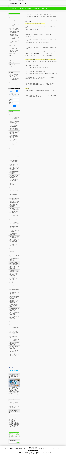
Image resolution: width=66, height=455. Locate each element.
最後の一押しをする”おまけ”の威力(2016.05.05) (14, 202)
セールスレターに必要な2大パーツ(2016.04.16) (14, 199)
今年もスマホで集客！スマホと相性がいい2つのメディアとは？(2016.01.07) (14, 144)
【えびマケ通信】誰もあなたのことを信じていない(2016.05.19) (14, 205)
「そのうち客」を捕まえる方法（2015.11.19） (14, 126)
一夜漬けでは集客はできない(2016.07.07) (14, 231)
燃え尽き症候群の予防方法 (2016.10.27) (14, 290)
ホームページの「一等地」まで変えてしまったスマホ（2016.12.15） (14, 157)
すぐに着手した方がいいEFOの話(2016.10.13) (14, 282)
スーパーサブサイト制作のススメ (14, 82)
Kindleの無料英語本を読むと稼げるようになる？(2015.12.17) (14, 136)
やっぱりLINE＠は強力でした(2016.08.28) (14, 256)
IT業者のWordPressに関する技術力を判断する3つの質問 (14, 41)
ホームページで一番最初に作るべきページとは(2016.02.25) (14, 172)
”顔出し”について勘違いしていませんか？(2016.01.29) (14, 153)
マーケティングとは (13, 48)
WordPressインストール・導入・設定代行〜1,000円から (14, 21)
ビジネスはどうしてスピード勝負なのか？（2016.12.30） (14, 317)
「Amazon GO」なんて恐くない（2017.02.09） (14, 340)
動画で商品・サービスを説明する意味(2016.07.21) (14, 237)
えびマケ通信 (11, 111)
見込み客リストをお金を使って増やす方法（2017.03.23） (14, 363)
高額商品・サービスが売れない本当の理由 (14, 407)
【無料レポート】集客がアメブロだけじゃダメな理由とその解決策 (14, 403)
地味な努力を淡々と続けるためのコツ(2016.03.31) (14, 187)
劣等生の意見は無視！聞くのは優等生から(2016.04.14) (14, 195)
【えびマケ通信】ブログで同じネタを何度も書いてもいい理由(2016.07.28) (14, 240)
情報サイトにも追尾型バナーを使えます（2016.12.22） (14, 313)
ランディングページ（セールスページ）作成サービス (14, 29)
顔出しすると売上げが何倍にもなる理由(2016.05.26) (14, 209)
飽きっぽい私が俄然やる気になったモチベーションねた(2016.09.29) (14, 274)
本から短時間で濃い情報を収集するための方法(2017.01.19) (14, 328)
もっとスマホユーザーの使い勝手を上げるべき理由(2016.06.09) (14, 215)
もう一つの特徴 (12, 53)
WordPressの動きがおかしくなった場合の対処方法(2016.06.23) (14, 223)
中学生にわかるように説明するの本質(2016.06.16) (14, 219)
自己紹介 (11, 55)
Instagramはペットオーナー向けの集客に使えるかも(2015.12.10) (14, 132)
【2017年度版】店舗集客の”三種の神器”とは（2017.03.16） (14, 359)
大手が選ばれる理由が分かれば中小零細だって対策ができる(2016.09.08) (14, 263)
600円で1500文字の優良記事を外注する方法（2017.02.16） (14, 343)
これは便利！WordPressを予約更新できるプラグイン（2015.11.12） (14, 122)
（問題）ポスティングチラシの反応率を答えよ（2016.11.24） (14, 301)
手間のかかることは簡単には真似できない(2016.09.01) (14, 259)
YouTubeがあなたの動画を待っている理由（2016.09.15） (14, 267)
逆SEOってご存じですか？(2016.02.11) (14, 165)
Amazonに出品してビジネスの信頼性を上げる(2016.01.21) (14, 161)
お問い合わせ (12, 66)
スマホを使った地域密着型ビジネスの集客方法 (14, 79)
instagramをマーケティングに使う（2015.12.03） (14, 129)
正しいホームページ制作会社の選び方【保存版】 (14, 45)
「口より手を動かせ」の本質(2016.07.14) (14, 234)
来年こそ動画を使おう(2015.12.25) (14, 140)
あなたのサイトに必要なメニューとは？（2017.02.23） (14, 347)
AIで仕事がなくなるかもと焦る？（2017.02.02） (14, 337)
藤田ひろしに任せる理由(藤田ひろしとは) (14, 51)
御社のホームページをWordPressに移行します (14, 35)
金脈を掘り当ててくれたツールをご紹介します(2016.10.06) (14, 278)
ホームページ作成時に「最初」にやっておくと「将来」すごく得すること (14, 75)
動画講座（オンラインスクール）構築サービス (14, 17)
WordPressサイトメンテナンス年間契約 (14, 38)
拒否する (35, 450)
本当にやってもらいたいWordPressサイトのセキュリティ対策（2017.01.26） (14, 332)
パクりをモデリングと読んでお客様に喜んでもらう (14, 248)
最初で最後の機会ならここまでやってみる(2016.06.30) (14, 227)
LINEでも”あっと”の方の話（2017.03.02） (14, 351)
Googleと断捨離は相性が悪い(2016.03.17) (14, 180)
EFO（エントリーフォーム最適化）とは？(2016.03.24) (14, 183)
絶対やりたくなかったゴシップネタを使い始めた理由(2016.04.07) (14, 191)
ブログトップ (12, 62)
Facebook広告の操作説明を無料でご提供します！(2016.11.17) (14, 297)
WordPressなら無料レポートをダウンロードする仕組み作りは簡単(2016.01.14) (14, 148)
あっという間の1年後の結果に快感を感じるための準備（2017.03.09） (14, 354)
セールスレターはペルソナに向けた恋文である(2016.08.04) (14, 244)
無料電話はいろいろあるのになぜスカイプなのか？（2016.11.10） (14, 293)
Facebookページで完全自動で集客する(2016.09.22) (14, 271)
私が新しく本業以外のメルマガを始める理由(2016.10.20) (14, 286)
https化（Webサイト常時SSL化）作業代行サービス (14, 32)
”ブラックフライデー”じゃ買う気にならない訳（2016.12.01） (14, 305)
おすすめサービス (13, 60)
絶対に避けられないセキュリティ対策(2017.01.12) (14, 324)
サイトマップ (12, 64)
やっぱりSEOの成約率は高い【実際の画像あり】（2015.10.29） (14, 118)
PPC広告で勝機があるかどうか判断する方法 (14, 212)
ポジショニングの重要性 (14, 57)
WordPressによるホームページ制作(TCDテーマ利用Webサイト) (14, 25)
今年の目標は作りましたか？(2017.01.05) (14, 321)
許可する (30, 450)
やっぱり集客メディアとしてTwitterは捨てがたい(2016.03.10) (14, 176)
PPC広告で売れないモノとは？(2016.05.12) (14, 114)
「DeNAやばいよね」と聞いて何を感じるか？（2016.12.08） (14, 309)
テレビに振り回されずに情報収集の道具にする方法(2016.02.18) (14, 168)
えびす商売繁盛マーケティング (17, 3)
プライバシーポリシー (33, 453)
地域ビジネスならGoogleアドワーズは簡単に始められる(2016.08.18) (14, 252)
